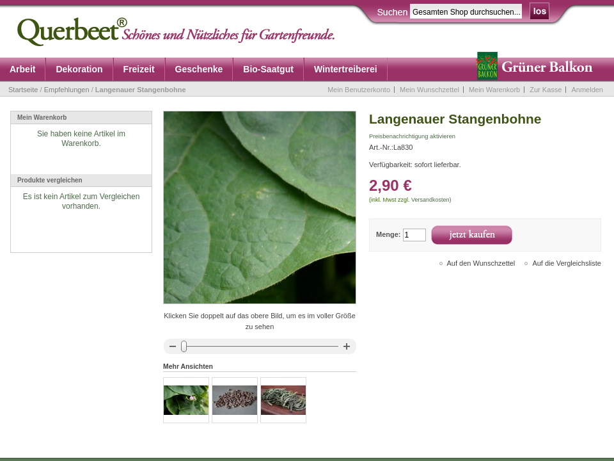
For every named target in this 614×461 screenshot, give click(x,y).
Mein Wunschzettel (429, 89)
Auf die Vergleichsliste (566, 263)
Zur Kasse (546, 89)
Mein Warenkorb (494, 89)
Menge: (388, 234)
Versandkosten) (431, 200)
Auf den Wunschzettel (481, 263)
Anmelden (587, 89)
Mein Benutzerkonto (358, 89)
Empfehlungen (67, 89)
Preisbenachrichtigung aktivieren (412, 136)
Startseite (23, 89)
